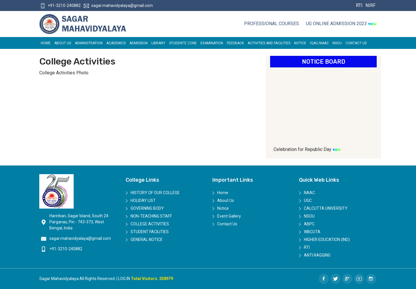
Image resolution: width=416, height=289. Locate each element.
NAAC (309, 192)
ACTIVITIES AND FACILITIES (269, 43)
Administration (89, 43)
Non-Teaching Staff (151, 216)
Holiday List (143, 200)
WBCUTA (312, 231)
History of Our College (155, 192)
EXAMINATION (211, 43)
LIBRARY (158, 43)
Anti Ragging (317, 255)
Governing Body (147, 208)
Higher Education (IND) (327, 239)
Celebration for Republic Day (307, 151)
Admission (138, 43)
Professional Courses (271, 23)
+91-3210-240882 (60, 5)
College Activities (150, 224)
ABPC (309, 224)
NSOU (337, 43)
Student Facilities (150, 231)
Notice (300, 43)
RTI (359, 5)
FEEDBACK (235, 43)
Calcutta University (326, 208)
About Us (62, 43)
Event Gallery (229, 216)
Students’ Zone (183, 43)
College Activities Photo (63, 73)
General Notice (147, 239)
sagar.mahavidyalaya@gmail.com (118, 5)
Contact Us (356, 43)
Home (46, 43)
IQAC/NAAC (319, 43)
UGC (308, 200)
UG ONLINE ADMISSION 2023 (341, 23)
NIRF (369, 5)
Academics (116, 43)
